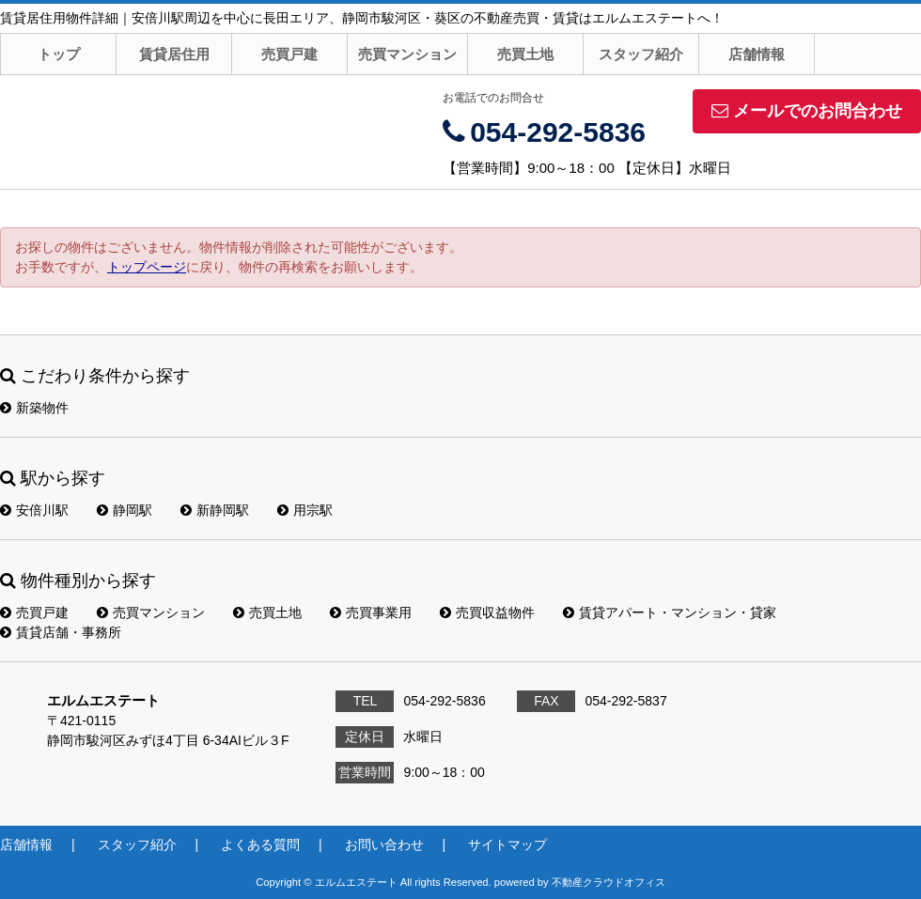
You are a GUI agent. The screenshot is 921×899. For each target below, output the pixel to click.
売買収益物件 (487, 612)
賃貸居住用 (174, 54)
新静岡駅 (214, 510)
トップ (59, 54)
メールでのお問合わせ (806, 110)
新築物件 (34, 407)
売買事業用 (371, 612)
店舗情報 (756, 54)
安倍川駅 (34, 510)
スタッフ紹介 (641, 54)
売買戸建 (289, 54)
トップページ (146, 266)
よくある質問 (260, 844)
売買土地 (525, 54)
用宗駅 (305, 510)
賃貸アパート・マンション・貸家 (669, 612)
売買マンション (407, 54)
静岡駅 (124, 510)
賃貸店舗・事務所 (60, 632)
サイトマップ (507, 844)
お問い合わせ (384, 844)
